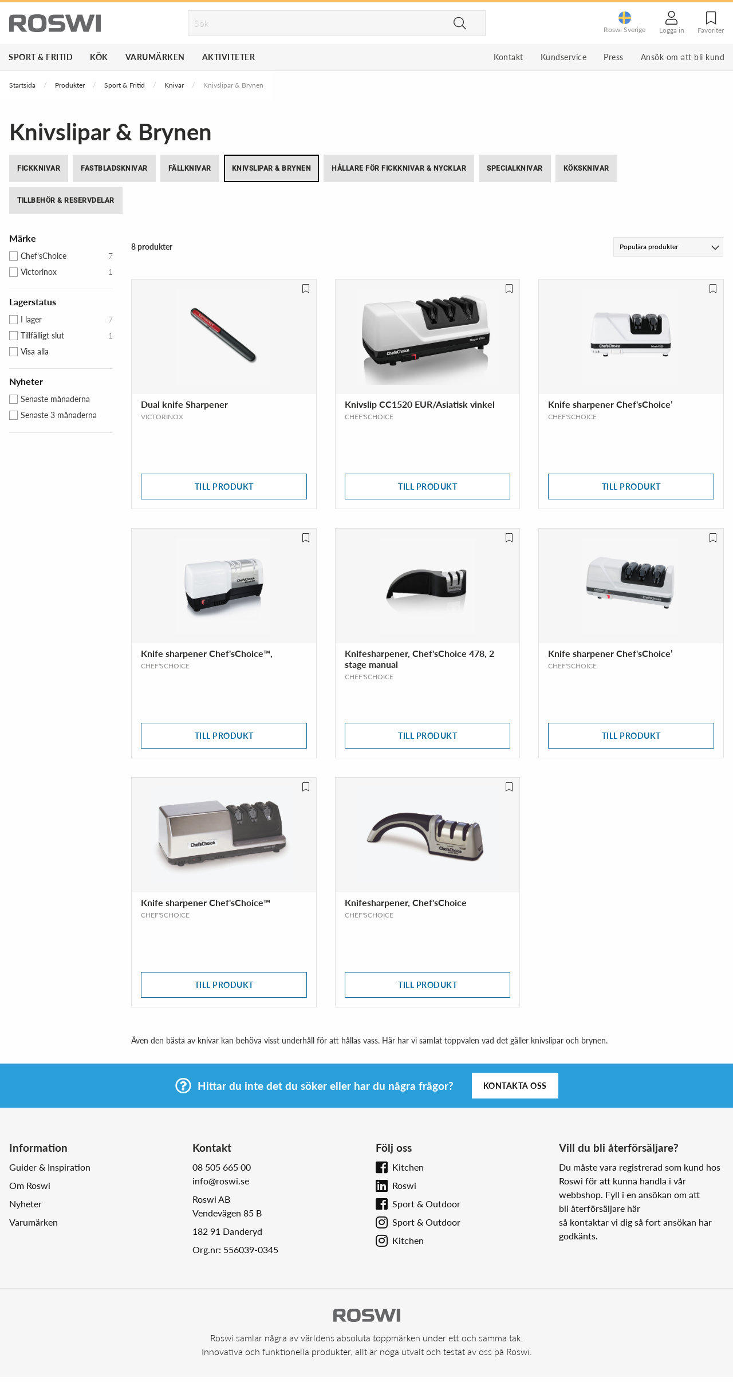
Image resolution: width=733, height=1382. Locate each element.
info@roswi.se (220, 1180)
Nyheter (25, 1203)
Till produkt (224, 486)
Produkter (70, 85)
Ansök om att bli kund (683, 57)
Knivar (174, 85)
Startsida (22, 85)
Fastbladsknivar (114, 168)
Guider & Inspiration (49, 1166)
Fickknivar (38, 168)
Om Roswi (29, 1185)
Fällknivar (189, 168)
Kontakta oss (515, 1085)
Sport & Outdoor (426, 1203)
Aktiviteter (228, 57)
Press (614, 57)
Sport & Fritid (41, 57)
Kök (99, 57)
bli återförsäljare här (599, 1208)
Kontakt (508, 57)
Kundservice (564, 57)
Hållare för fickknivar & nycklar (399, 168)
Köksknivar (586, 168)
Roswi (404, 1185)
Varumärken (155, 57)
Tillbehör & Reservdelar (66, 200)
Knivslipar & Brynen (272, 168)
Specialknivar (515, 168)
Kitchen (408, 1166)
